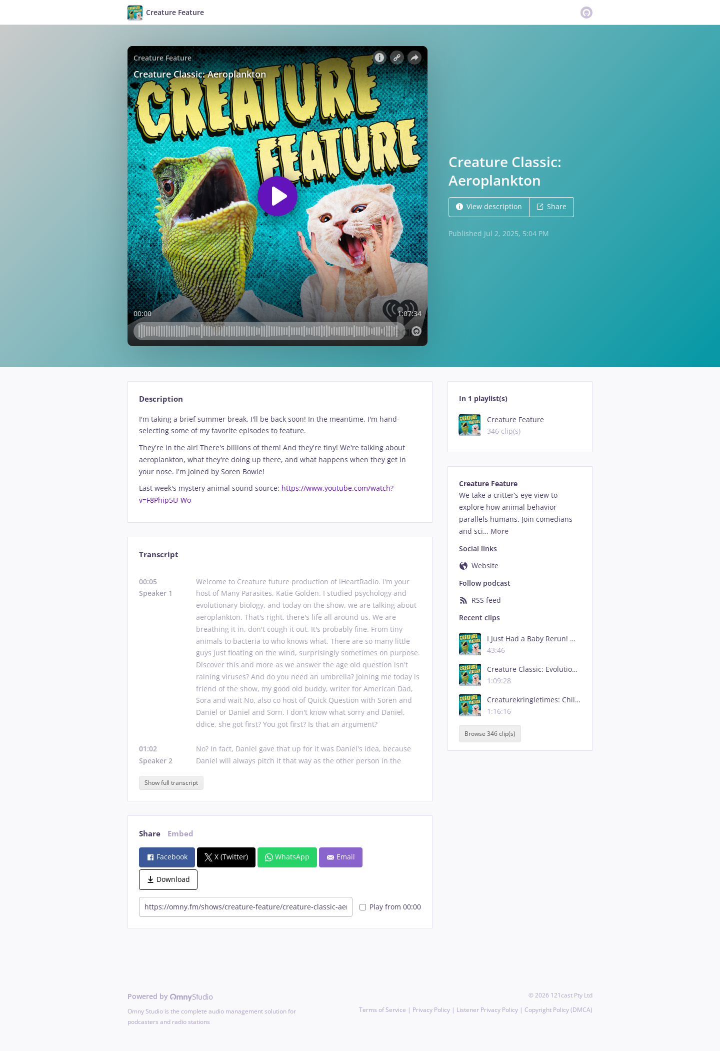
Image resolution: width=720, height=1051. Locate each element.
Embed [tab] (181, 833)
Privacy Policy (431, 1009)
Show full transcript (171, 782)
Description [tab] (161, 399)
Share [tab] (149, 833)
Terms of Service (382, 1009)
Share (551, 206)
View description (489, 206)
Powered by (170, 996)
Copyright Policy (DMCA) (558, 1009)
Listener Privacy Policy (487, 1009)
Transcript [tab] (158, 554)
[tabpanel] (279, 459)
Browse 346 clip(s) (490, 733)
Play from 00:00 (390, 906)
